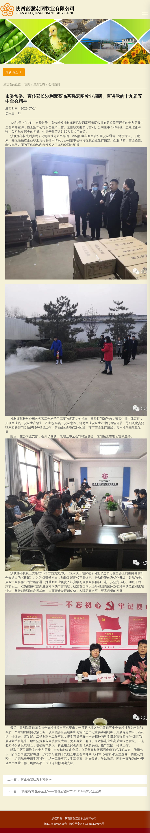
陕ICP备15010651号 (55, 823)
